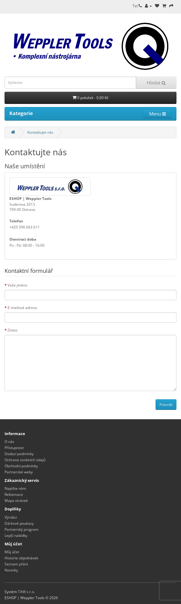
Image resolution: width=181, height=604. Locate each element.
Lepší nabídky (16, 535)
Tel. (137, 6)
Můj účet (12, 551)
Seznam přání (16, 564)
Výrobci (11, 517)
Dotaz (13, 330)
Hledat (156, 83)
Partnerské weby (19, 472)
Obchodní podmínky (21, 465)
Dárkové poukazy (19, 523)
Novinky (11, 570)
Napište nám (15, 488)
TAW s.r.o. (26, 591)
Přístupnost (14, 447)
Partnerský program (22, 529)
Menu (157, 114)
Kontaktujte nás (40, 132)
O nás (9, 441)
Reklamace (14, 494)
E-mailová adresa (22, 307)
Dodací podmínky (19, 453)
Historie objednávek (21, 558)
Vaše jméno (17, 285)
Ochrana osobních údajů (25, 459)
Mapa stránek (16, 500)
